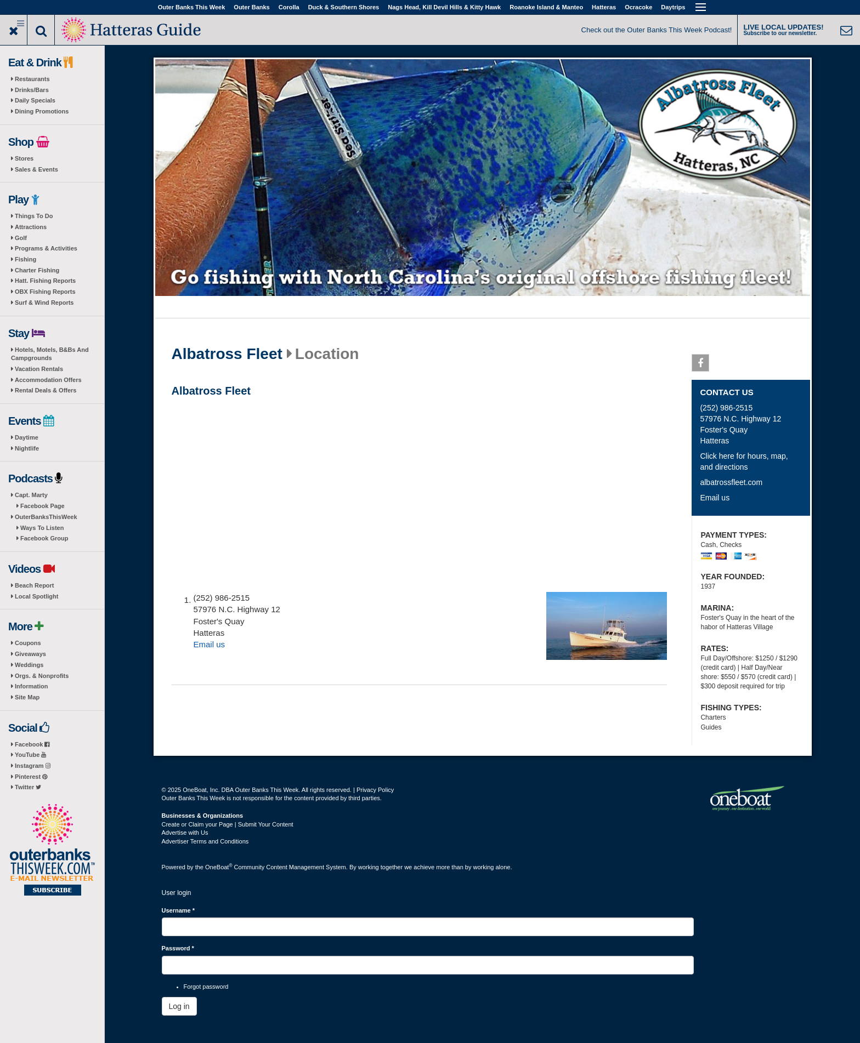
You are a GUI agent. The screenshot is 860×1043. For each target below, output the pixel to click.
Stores (24, 158)
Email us (209, 644)
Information (31, 686)
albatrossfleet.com (731, 482)
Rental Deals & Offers (45, 390)
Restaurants (32, 79)
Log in (179, 1006)
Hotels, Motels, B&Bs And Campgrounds (50, 354)
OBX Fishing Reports (45, 291)
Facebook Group (44, 538)
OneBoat (219, 867)
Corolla (289, 7)
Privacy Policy (375, 789)
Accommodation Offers (48, 380)
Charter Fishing (37, 270)
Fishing (25, 259)
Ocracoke (638, 7)
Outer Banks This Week (191, 7)
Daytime (26, 437)
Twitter (28, 787)
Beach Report (34, 585)
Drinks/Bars (32, 90)
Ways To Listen (42, 528)
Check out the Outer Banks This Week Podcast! (656, 30)
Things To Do (34, 216)
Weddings (29, 665)
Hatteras (604, 7)
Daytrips (673, 7)
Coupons (28, 643)
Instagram (32, 765)
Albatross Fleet (227, 354)
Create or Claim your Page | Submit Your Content (227, 824)
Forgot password (206, 986)
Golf (21, 238)
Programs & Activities (46, 248)
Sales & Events (36, 169)
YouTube (30, 754)
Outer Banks (251, 7)
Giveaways (30, 654)
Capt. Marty (31, 495)
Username (178, 910)
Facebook (32, 744)
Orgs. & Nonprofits (42, 675)
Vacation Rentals (39, 369)
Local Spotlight (36, 596)
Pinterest (31, 776)
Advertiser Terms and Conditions (205, 841)
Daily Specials (35, 100)
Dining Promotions (42, 111)
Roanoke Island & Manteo (546, 7)
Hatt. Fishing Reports (45, 280)
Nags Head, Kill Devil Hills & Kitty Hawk (444, 7)
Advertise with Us (185, 832)
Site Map (27, 697)
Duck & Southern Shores (344, 7)
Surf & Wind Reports (44, 302)
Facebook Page (42, 506)
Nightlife (27, 448)
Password (178, 948)
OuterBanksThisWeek (46, 517)
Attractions (31, 227)
